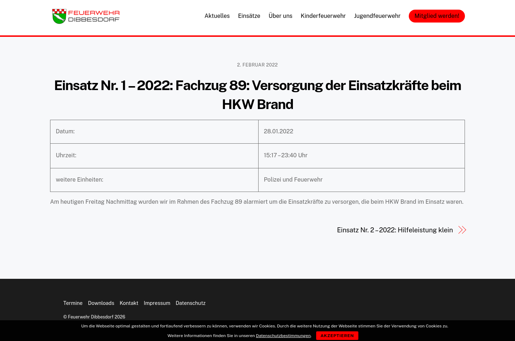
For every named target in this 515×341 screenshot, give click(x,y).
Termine (73, 303)
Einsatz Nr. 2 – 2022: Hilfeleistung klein (395, 230)
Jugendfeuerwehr (377, 16)
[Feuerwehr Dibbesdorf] (86, 22)
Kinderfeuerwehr (323, 16)
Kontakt (128, 303)
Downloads (101, 303)
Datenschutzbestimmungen (283, 335)
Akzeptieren (337, 335)
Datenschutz (191, 303)
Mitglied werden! (437, 16)
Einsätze (249, 16)
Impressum (157, 303)
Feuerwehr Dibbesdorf (90, 317)
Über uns (281, 16)
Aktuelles (217, 16)
